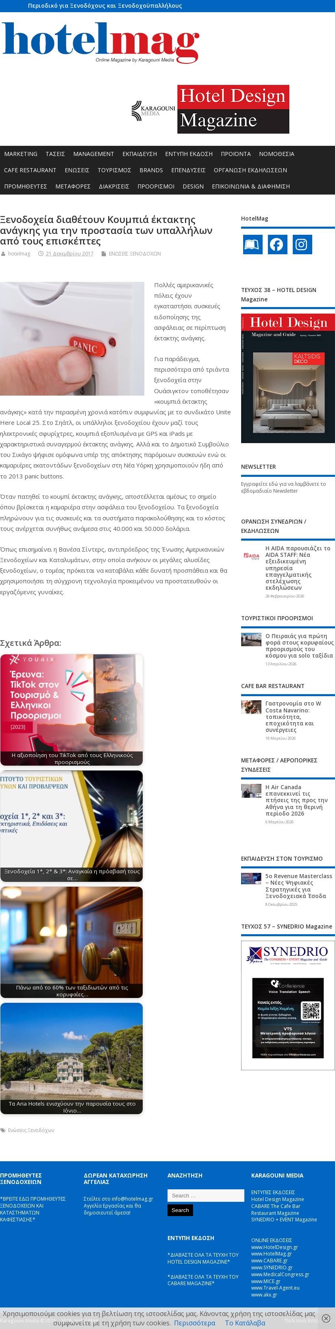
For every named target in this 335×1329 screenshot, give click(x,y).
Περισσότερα (194, 1322)
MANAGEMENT (93, 154)
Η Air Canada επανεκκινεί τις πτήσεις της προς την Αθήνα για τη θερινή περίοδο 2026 (296, 800)
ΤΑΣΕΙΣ (55, 154)
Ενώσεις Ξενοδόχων (31, 1130)
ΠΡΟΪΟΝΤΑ (236, 154)
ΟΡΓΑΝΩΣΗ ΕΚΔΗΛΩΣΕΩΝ (250, 170)
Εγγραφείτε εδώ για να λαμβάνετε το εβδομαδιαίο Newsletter (283, 487)
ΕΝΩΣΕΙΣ (77, 170)
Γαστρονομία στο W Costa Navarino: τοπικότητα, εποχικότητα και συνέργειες (293, 717)
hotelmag (19, 253)
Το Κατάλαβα (245, 1322)
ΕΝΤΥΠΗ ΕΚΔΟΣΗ (189, 154)
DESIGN (193, 186)
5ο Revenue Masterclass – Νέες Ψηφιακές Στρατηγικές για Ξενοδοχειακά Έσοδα (298, 886)
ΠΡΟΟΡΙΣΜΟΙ (155, 186)
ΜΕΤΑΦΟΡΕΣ (73, 186)
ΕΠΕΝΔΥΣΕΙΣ (188, 170)
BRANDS (151, 170)
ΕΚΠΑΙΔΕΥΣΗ (139, 154)
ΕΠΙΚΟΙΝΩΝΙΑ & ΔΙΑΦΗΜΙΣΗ (251, 186)
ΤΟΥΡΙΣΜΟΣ (114, 170)
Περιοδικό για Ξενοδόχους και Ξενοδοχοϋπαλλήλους (105, 5)
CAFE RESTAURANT (30, 170)
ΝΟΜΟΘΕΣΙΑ (276, 154)
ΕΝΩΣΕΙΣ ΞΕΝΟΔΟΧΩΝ (135, 253)
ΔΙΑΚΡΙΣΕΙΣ (114, 186)
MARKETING (20, 154)
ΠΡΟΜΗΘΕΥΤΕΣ (25, 186)
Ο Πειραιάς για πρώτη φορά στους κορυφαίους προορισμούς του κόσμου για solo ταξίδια (299, 646)
